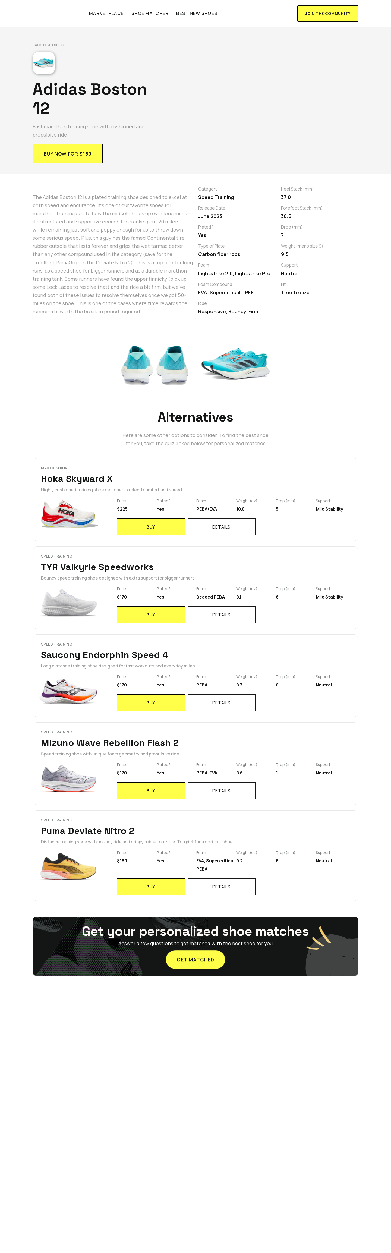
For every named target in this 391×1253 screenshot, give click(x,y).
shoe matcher (149, 13)
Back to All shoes (49, 45)
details (221, 527)
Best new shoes (196, 13)
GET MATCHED (195, 958)
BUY (150, 527)
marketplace (106, 13)
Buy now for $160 (68, 153)
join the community (328, 13)
